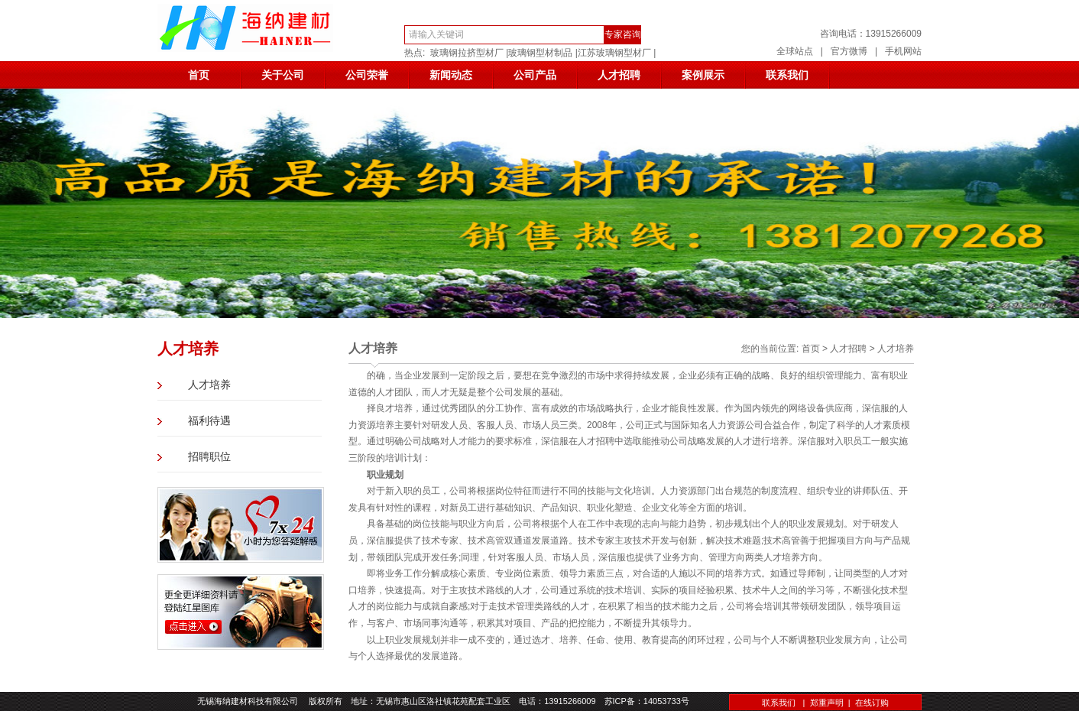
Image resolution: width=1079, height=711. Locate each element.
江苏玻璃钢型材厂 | (617, 52)
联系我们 (787, 75)
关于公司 (282, 75)
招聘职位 (209, 457)
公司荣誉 (366, 75)
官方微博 (849, 51)
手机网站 (903, 51)
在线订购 (872, 702)
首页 (198, 75)
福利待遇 (209, 421)
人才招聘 (619, 75)
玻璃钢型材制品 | (542, 52)
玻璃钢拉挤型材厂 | (469, 52)
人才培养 (209, 385)
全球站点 (794, 51)
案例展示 (703, 75)
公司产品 (535, 75)
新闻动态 (450, 75)
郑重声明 (827, 702)
